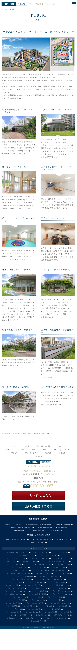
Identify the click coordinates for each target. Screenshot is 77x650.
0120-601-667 (41, 485)
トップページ (5, 9)
